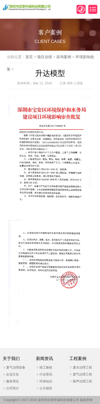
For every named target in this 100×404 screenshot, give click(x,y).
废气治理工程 (82, 374)
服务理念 (12, 381)
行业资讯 (45, 374)
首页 (29, 57)
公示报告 (45, 388)
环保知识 (45, 381)
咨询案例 (63, 57)
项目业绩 (44, 57)
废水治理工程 (82, 367)
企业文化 (12, 374)
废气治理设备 (15, 367)
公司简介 (12, 388)
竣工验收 (45, 367)
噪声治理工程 (82, 381)
